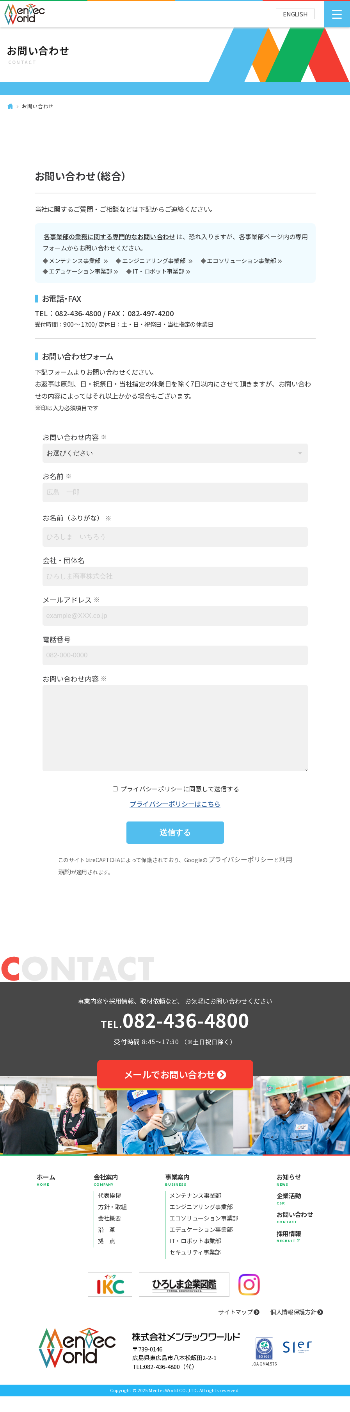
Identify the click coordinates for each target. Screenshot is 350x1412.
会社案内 (110, 1195)
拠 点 (106, 1256)
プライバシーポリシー (241, 875)
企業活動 (295, 1213)
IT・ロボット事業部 (158, 271)
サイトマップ (238, 1327)
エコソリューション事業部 (241, 261)
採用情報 (295, 1251)
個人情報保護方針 (296, 1327)
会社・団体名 (64, 560)
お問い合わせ (38, 106)
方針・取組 (112, 1222)
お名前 (53, 476)
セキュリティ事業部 (194, 1267)
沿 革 (106, 1245)
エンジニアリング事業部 (154, 261)
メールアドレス (67, 599)
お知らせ (295, 1195)
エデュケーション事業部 (80, 271)
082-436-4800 (175, 1037)
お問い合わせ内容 (71, 436)
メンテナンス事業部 (75, 261)
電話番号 (57, 638)
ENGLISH (295, 14)
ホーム (46, 1195)
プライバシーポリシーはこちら (175, 819)
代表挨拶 (109, 1211)
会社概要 (109, 1233)
